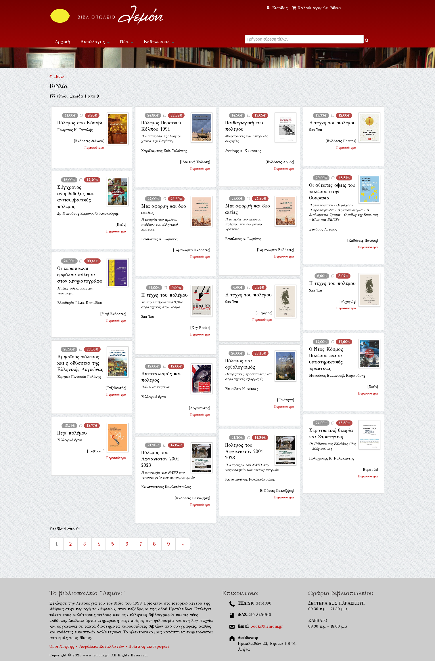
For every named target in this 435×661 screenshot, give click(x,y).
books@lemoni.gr (267, 626)
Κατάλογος (95, 41)
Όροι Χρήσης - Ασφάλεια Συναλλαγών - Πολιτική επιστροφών (109, 646)
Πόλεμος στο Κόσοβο (80, 122)
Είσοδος (278, 7)
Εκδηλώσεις (158, 41)
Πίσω (56, 76)
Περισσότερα (94, 148)
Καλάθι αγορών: (316, 7)
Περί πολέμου (72, 433)
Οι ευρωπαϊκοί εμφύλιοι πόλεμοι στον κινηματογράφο (79, 275)
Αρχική (62, 41)
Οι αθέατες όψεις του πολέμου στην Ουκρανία (332, 191)
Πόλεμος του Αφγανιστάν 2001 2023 (244, 451)
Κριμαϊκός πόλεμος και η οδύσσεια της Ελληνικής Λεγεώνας (80, 363)
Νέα (126, 41)
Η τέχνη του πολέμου (332, 122)
